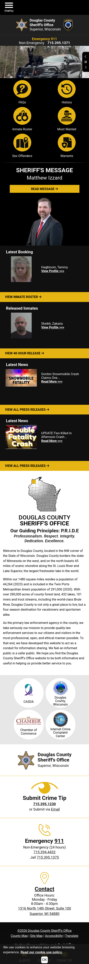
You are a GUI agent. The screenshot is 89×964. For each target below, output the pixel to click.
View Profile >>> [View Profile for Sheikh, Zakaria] (52, 327)
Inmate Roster (22, 119)
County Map (19, 936)
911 (59, 841)
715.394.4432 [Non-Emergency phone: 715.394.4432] (44, 852)
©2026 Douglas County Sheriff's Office (44, 931)
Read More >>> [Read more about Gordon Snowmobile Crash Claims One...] (52, 381)
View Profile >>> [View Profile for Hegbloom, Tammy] (52, 271)
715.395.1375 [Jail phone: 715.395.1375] (48, 857)
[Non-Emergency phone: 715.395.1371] (58, 43)
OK (44, 959)
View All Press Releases (27, 410)
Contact (44, 889)
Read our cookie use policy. (41, 952)
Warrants (67, 146)
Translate (71, 936)
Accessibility (54, 936)
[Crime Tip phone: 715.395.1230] (44, 804)
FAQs (22, 92)
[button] (9, 7)
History (67, 92)
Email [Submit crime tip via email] (55, 809)
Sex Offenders (22, 146)
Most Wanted (66, 119)
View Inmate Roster (23, 297)
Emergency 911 (44, 39)
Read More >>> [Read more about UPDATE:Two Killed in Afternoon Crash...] (52, 441)
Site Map (36, 936)
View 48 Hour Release (24, 353)
